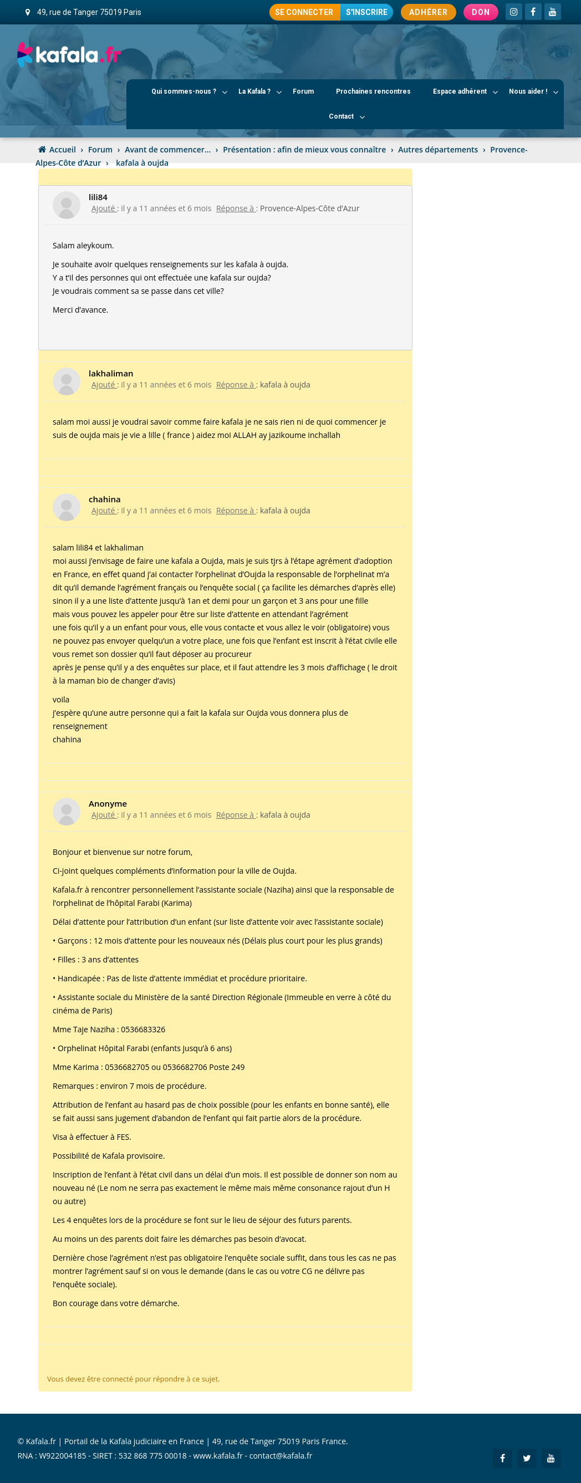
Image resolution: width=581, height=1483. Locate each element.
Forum (303, 91)
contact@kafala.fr (281, 1455)
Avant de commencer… (168, 149)
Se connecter (305, 12)
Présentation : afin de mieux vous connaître (304, 149)
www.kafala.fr (218, 1455)
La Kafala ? (260, 92)
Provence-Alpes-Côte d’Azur (309, 208)
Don (481, 12)
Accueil (62, 149)
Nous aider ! (533, 92)
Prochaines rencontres (373, 91)
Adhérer (428, 12)
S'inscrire (367, 12)
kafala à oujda (285, 384)
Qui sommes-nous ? (189, 92)
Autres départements (438, 149)
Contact (347, 117)
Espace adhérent (465, 92)
